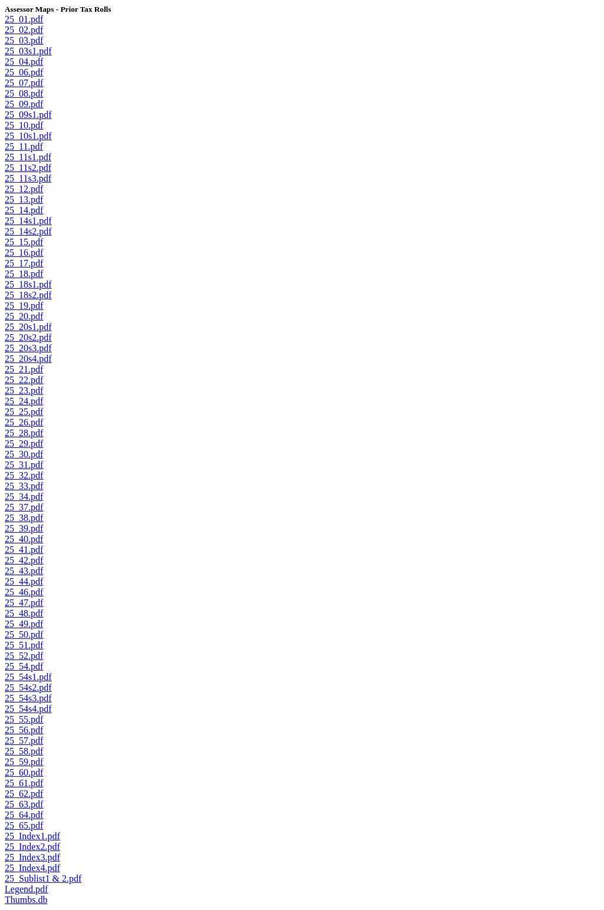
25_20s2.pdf (28, 337)
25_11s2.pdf (28, 168)
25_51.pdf (24, 645)
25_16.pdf (24, 253)
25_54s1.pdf (28, 677)
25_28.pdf (24, 433)
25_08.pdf (24, 93)
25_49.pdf (24, 624)
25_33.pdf (24, 486)
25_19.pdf (24, 306)
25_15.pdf (24, 242)
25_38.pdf (24, 518)
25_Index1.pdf (32, 836)
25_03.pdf (24, 40)
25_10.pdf (24, 125)
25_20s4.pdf (28, 359)
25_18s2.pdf (28, 295)
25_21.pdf (24, 369)
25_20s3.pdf (28, 348)
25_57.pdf (24, 741)
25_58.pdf (24, 751)
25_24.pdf (24, 401)
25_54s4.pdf (28, 709)
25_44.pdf (24, 581)
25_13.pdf (24, 199)
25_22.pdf (24, 380)
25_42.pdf (24, 560)
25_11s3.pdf (28, 178)
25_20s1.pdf (28, 327)
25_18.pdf (24, 274)
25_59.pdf (24, 762)
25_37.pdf (24, 507)
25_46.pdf (24, 592)
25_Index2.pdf (32, 847)
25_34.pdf (24, 497)
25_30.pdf (24, 454)
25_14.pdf (24, 210)
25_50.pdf (24, 634)
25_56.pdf (24, 730)
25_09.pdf (24, 104)
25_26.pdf (24, 422)
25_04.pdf (24, 62)
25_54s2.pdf (28, 687)
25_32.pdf (24, 475)
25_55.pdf (24, 719)
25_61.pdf (24, 783)
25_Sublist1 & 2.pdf (43, 878)
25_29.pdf (24, 443)
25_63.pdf (24, 804)
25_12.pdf (24, 189)
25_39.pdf (24, 528)
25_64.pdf (24, 815)
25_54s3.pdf (28, 698)
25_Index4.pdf (32, 868)
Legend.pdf (26, 889)
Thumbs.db (26, 900)
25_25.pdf (24, 412)
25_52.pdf (24, 656)
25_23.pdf (24, 390)
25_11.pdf (24, 146)
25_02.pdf (24, 30)
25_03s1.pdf (28, 51)
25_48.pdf (24, 613)
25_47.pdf (24, 603)
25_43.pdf (24, 571)
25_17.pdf (24, 263)
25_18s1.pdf (28, 284)
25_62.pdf (24, 794)
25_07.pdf (24, 83)
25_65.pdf (24, 825)
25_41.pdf (24, 550)
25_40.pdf (24, 539)
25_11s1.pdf (28, 157)
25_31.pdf (24, 465)
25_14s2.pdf (28, 231)
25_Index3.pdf (32, 857)
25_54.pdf (24, 666)
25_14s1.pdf (28, 221)
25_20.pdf (24, 316)
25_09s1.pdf (28, 115)
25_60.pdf (24, 772)
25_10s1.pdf (28, 136)
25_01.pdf (24, 19)
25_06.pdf (24, 72)
